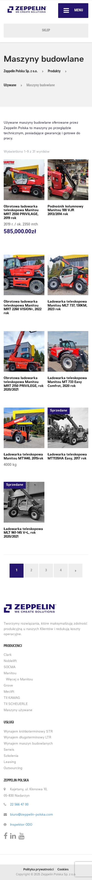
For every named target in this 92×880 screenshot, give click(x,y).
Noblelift (10, 661)
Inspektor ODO (21, 825)
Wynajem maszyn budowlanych (28, 744)
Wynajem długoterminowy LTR (27, 737)
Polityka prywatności (38, 869)
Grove (8, 686)
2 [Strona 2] (31, 570)
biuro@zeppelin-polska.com (31, 815)
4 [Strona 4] (61, 570)
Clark (8, 655)
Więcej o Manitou (19, 679)
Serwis (9, 750)
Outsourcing (13, 768)
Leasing (10, 762)
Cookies (63, 869)
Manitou (10, 673)
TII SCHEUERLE (16, 704)
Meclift (9, 692)
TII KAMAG (12, 698)
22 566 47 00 (19, 805)
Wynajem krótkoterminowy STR (28, 731)
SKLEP (46, 30)
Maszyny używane (18, 710)
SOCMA (9, 667)
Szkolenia (11, 756)
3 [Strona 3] (46, 570)
